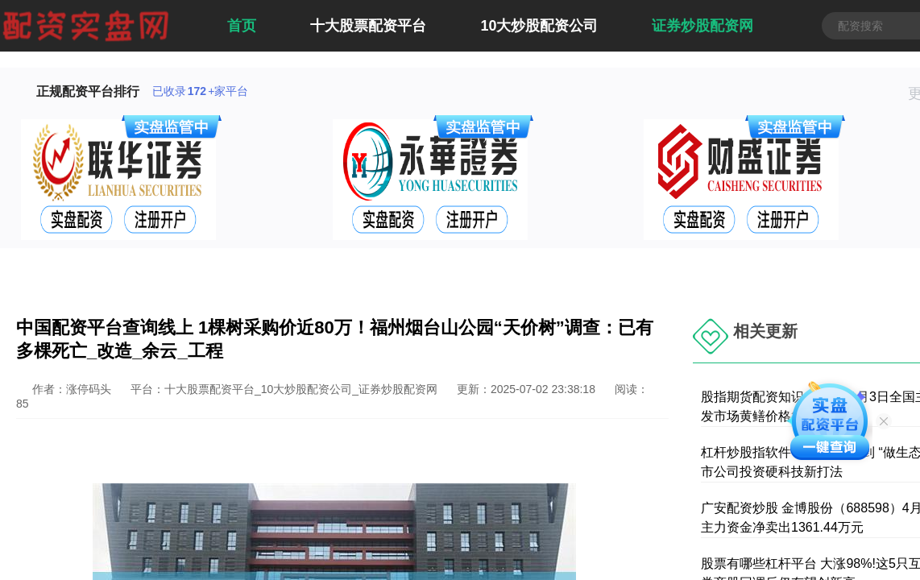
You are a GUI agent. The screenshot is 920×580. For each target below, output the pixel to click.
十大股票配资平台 (368, 26)
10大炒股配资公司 (539, 26)
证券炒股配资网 (702, 26)
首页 (241, 26)
